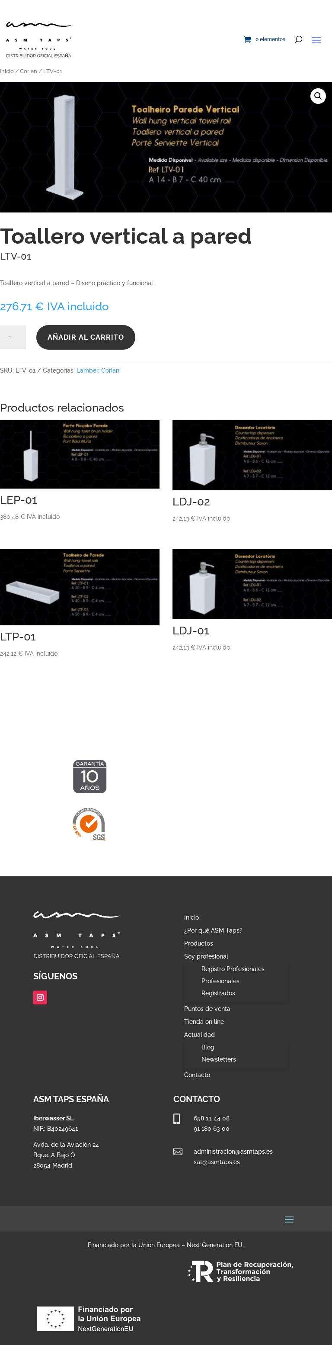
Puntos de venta (207, 1009)
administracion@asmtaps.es (233, 1151)
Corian (28, 71)
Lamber (87, 370)
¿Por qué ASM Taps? (213, 930)
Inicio (7, 71)
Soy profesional (206, 956)
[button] (318, 96)
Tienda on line (204, 1022)
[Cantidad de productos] (13, 337)
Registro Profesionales (233, 968)
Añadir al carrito (86, 337)
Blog (207, 1047)
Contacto (197, 1075)
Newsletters (218, 1059)
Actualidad (199, 1035)
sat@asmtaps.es (217, 1161)
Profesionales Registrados (220, 987)
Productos (198, 943)
